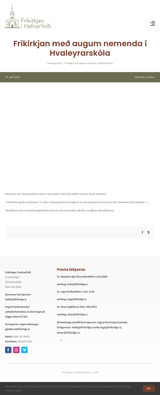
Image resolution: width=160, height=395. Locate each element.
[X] (149, 232)
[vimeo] (24, 350)
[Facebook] (142, 232)
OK (149, 388)
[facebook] (8, 350)
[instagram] (16, 350)
